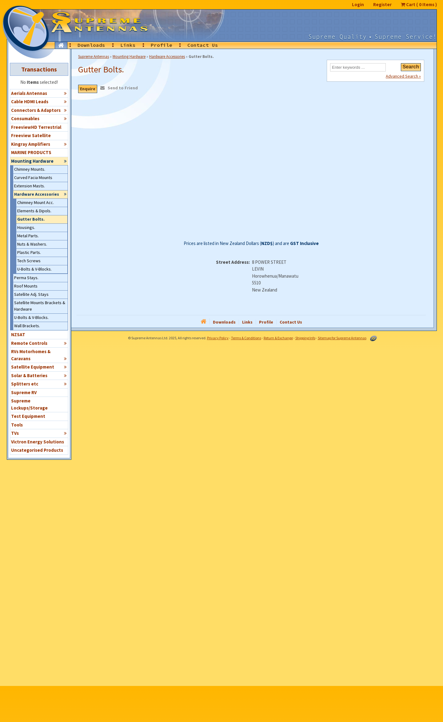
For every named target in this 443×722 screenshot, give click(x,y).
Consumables (39, 118)
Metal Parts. (28, 236)
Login (358, 4)
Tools (17, 425)
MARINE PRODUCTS (31, 152)
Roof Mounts (26, 286)
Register (382, 4)
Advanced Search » (403, 75)
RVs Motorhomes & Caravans (39, 355)
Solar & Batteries (39, 375)
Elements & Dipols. (34, 211)
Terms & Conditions (246, 338)
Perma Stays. (26, 277)
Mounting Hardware (39, 161)
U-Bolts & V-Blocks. (34, 269)
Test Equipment (28, 416)
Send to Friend (123, 88)
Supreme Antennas (93, 56)
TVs (39, 433)
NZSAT (18, 334)
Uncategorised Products (37, 450)
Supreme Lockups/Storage (29, 404)
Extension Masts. (29, 186)
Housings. (26, 227)
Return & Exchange (278, 338)
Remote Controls (39, 343)
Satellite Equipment (39, 367)
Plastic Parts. (29, 252)
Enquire (87, 89)
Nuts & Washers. (32, 244)
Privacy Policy (218, 338)
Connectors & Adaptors (39, 110)
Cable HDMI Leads (39, 101)
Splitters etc (39, 384)
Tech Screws (29, 260)
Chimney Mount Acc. (35, 202)
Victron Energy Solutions (37, 442)
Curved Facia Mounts (33, 177)
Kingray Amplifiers (39, 144)
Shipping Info (305, 338)
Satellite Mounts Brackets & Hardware (39, 306)
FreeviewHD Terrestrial (36, 127)
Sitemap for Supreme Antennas (342, 338)
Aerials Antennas (39, 93)
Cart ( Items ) (419, 4)
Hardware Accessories (40, 194)
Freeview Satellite (31, 135)
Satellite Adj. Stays (31, 294)
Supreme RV (24, 392)
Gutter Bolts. (31, 219)
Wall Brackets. (27, 325)
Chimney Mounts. (29, 169)
